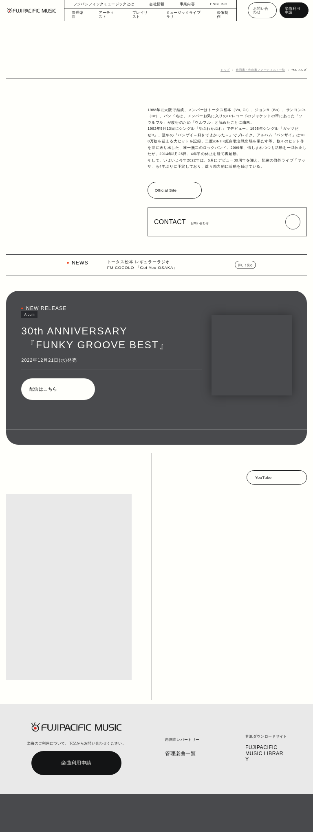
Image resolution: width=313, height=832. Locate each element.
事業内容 (183, 4)
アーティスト (110, 14)
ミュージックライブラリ (181, 14)
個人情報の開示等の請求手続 (161, 819)
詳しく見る (246, 266)
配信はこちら (42, 390)
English (192, 819)
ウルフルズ (300, 70)
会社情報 (153, 4)
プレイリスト (142, 14)
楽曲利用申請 (293, 10)
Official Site (166, 191)
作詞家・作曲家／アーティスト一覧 (264, 70)
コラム (77, 819)
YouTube (263, 478)
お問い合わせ (260, 10)
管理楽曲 (79, 14)
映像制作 (219, 14)
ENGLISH (214, 4)
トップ (232, 70)
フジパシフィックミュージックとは (103, 4)
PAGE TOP (278, 802)
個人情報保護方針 (124, 819)
